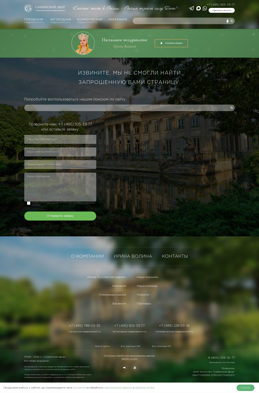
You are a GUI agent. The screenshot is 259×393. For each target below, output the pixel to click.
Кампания (119, 286)
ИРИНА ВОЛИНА (133, 256)
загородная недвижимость (129, 332)
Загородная (62, 21)
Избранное (117, 20)
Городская (35, 21)
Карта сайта (102, 346)
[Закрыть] (253, 34)
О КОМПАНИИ (87, 256)
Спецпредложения (112, 294)
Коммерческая (91, 21)
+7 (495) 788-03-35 (84, 325)
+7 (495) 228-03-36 (174, 325)
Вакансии (119, 303)
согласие (52, 202)
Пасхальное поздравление (124, 39)
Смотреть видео (171, 43)
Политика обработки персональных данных (129, 356)
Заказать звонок (221, 10)
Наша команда (147, 286)
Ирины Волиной (124, 46)
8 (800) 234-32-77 (221, 357)
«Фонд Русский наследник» (106, 277)
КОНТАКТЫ (175, 256)
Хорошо (246, 388)
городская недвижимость (84, 332)
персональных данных (118, 388)
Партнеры (144, 303)
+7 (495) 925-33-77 (221, 4)
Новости (143, 294)
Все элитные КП (161, 346)
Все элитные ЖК (130, 346)
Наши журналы (147, 277)
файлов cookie (145, 388)
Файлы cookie (129, 359)
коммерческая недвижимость (174, 332)
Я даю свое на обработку (63, 203)
